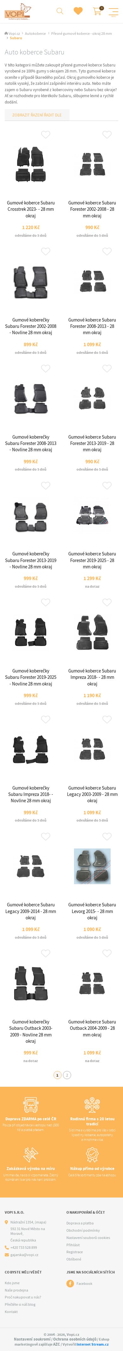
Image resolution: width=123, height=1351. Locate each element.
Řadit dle (52, 115)
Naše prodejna (16, 1290)
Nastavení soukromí (32, 1339)
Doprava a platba (80, 1223)
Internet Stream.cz (93, 1344)
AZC (56, 1344)
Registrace (74, 1251)
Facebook (84, 1283)
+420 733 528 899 (23, 1247)
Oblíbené (73, 1259)
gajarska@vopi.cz (24, 1255)
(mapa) (40, 1222)
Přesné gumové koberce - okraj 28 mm (81, 33)
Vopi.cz (14, 33)
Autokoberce (35, 33)
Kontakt (11, 1311)
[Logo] (19, 11)
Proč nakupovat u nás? (23, 1297)
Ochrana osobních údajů (74, 1339)
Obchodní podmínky (83, 1230)
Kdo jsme (12, 1282)
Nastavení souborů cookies (88, 1237)
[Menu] (113, 11)
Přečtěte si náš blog (20, 1304)
